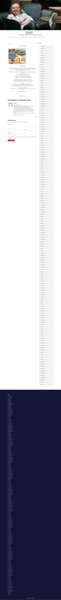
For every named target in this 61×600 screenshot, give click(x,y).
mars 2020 (42, 117)
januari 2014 (42, 285)
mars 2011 (42, 363)
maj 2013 (9, 547)
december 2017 (43, 177)
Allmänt (18, 37)
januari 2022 (42, 71)
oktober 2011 (42, 347)
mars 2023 (42, 55)
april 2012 (42, 333)
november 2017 (43, 179)
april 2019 (42, 140)
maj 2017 (42, 193)
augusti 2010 (10, 591)
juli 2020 (42, 108)
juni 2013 (42, 301)
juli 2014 (42, 271)
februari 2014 (43, 283)
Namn (8, 129)
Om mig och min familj (36, 37)
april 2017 (42, 195)
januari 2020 (42, 122)
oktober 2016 (43, 209)
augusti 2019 (42, 131)
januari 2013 (42, 313)
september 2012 (43, 322)
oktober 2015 (42, 237)
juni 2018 (42, 163)
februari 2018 (43, 172)
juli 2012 (9, 560)
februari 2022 (43, 69)
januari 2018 (10, 471)
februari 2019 (43, 145)
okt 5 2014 (9, 44)
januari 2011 (42, 368)
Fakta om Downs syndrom (23, 37)
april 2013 (42, 306)
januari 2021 (42, 94)
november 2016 (43, 207)
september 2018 (43, 156)
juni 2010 (42, 384)
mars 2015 (42, 253)
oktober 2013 (42, 292)
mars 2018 (42, 170)
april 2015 (9, 516)
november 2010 (10, 587)
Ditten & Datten (13, 37)
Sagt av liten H (43, 37)
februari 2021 (43, 92)
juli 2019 (42, 133)
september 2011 (10, 574)
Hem (9, 37)
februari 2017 (43, 200)
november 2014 (43, 262)
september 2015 (43, 239)
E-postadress (25, 129)
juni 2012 (42, 329)
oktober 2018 (43, 154)
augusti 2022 (10, 404)
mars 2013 (42, 308)
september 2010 (43, 377)
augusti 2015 (42, 241)
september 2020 (43, 103)
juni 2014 (9, 529)
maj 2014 (42, 276)
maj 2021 (42, 85)
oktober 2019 (43, 126)
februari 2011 (10, 583)
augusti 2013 (10, 543)
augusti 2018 (10, 462)
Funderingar (30, 37)
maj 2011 (42, 359)
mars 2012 (42, 336)
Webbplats (9, 133)
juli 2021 (42, 80)
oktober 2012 (10, 556)
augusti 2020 (10, 431)
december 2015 (43, 232)
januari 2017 (42, 202)
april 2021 (42, 87)
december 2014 (43, 260)
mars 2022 (9, 408)
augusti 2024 (42, 46)
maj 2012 (42, 331)
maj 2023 (42, 50)
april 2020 (42, 115)
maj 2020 (9, 435)
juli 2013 (42, 299)
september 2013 (43, 294)
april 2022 (42, 64)
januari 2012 (42, 340)
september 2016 (10, 493)
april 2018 (42, 168)
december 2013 (43, 287)
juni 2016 (42, 218)
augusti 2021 (42, 78)
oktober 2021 (42, 76)
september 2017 (43, 184)
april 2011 (42, 361)
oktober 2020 (43, 101)
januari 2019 (42, 147)
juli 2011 (42, 354)
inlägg (22, 75)
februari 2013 (43, 310)
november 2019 (43, 124)
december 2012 (43, 315)
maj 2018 (9, 466)
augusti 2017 (42, 186)
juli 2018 (42, 161)
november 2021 (43, 73)
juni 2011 (9, 578)
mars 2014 (9, 533)
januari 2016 (42, 230)
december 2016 (10, 489)
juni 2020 (42, 110)
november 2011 (43, 345)
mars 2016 (42, 225)
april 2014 (42, 278)
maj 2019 (42, 138)
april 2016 (42, 223)
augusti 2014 (42, 269)
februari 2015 (43, 255)
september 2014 (43, 267)
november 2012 (43, 317)
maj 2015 (42, 248)
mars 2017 (9, 485)
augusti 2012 (42, 324)
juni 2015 (42, 246)
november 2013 (43, 290)
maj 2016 (9, 498)
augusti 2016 (42, 214)
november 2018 (10, 458)
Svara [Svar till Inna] (36, 116)
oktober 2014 (43, 264)
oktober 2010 (43, 375)
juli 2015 (9, 512)
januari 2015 (10, 520)
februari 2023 (43, 57)
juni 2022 (42, 62)
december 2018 (43, 149)
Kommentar (10, 124)
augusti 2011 (42, 352)
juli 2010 (42, 382)
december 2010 (43, 370)
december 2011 (10, 570)
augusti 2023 (42, 48)
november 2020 (43, 99)
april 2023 (42, 53)
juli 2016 (42, 216)
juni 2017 (42, 191)
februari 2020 (10, 439)
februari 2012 (43, 338)
